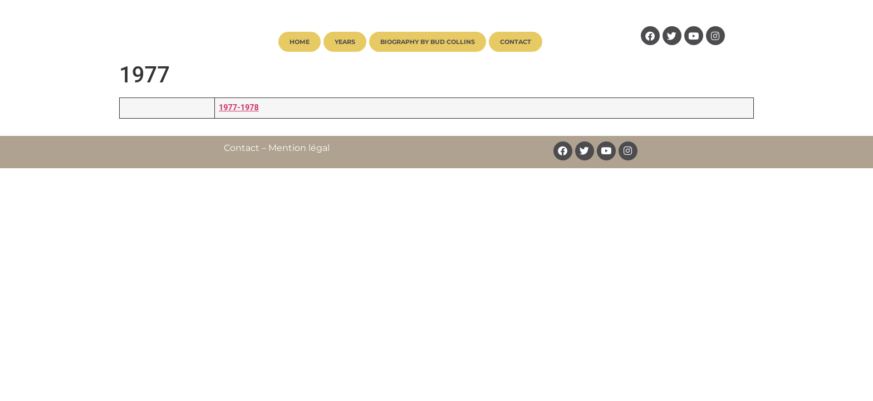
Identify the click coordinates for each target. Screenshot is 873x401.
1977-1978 (239, 108)
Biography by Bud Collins (427, 42)
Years (345, 42)
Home (300, 42)
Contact (515, 42)
